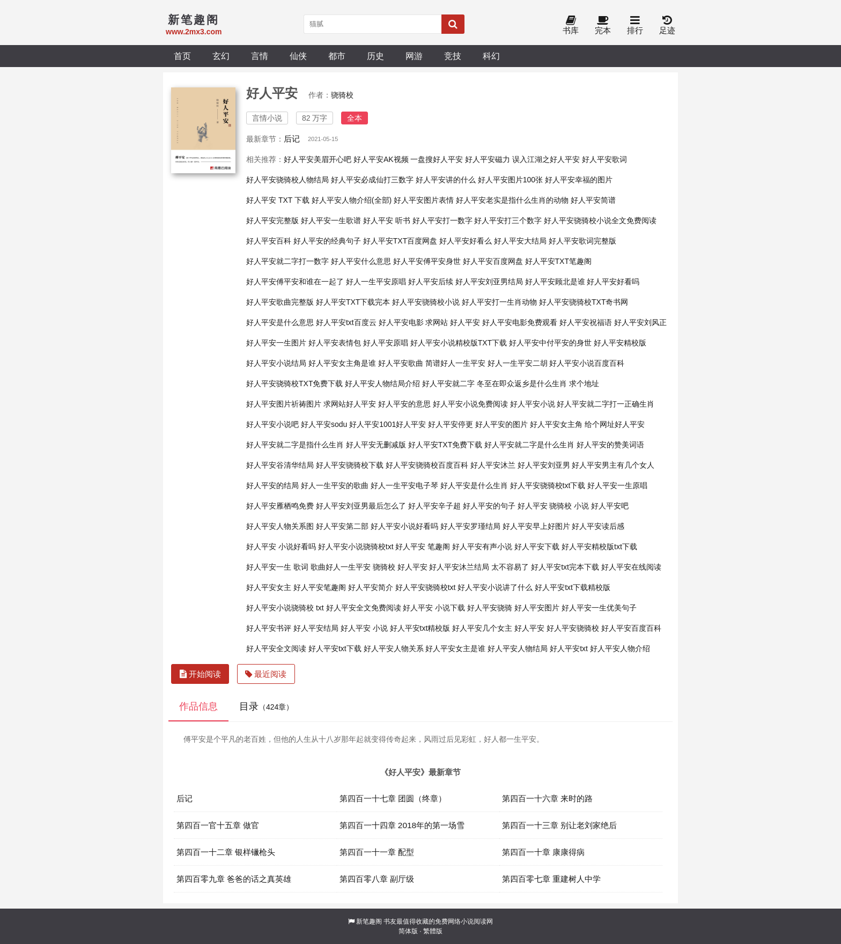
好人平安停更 (450, 424)
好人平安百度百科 (631, 628)
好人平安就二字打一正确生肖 (605, 404)
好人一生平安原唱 (376, 281)
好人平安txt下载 (335, 648)
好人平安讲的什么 (446, 179)
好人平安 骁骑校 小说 (553, 506)
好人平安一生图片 (276, 342)
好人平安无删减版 (376, 444)
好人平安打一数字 (442, 220)
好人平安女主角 (556, 424)
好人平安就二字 (448, 383)
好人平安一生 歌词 (277, 567)
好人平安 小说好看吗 (281, 546)
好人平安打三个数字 (508, 220)
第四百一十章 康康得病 (543, 852)
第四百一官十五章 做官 (217, 825)
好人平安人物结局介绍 (382, 383)
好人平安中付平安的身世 (550, 342)
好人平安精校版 (620, 342)
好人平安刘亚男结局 (489, 281)
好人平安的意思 (404, 404)
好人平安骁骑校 (573, 628)
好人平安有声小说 (482, 546)
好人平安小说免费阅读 (470, 404)
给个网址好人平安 (615, 424)
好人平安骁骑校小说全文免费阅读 (600, 220)
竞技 (452, 56)
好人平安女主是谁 (455, 648)
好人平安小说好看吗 (404, 526)
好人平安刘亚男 (544, 465)
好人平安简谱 (593, 200)
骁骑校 (342, 95)
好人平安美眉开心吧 (317, 159)
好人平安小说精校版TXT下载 (458, 342)
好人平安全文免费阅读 (363, 607)
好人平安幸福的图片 (579, 179)
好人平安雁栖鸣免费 (280, 506)
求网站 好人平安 (452, 322)
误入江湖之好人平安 (546, 159)
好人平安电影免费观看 (519, 322)
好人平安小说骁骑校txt (356, 546)
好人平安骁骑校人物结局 (287, 179)
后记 (292, 138)
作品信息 (198, 706)
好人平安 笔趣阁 (422, 546)
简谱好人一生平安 (455, 363)
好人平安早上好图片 (536, 526)
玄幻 (221, 56)
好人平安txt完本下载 (565, 567)
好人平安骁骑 (489, 607)
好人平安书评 (268, 628)
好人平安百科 (268, 241)
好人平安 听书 (386, 220)
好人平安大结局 (520, 241)
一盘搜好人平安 (436, 159)
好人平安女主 (268, 587)
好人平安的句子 (489, 506)
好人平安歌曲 (400, 363)
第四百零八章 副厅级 (377, 878)
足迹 (667, 25)
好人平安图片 (536, 607)
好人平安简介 (370, 587)
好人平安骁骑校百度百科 (427, 465)
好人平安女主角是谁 (342, 363)
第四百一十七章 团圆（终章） (393, 798)
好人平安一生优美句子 (599, 607)
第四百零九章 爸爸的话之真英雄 (233, 878)
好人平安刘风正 (640, 322)
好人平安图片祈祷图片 (283, 404)
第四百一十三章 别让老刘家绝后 (559, 825)
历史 (375, 56)
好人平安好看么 (465, 241)
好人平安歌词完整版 (582, 241)
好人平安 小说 (364, 628)
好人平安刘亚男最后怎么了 (361, 506)
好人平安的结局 (272, 485)
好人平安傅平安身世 (427, 261)
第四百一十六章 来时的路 (547, 798)
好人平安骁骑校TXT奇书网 (583, 302)
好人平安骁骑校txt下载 (548, 485)
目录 (266, 706)
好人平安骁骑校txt (425, 587)
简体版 (408, 931)
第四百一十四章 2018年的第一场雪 (402, 825)
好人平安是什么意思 (280, 322)
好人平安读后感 (598, 526)
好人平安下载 (536, 546)
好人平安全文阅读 (276, 648)
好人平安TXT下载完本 (353, 302)
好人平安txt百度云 (346, 322)
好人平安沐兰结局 (459, 567)
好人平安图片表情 (424, 200)
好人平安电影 (401, 322)
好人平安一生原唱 (617, 485)
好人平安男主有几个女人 (613, 465)
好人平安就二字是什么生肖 (529, 444)
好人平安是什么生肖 (474, 485)
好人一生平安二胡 (518, 363)
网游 (414, 56)
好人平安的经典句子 (327, 241)
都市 (336, 56)
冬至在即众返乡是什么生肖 (522, 383)
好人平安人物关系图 (280, 526)
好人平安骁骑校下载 (349, 465)
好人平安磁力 (487, 159)
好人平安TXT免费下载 (445, 444)
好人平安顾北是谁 (555, 281)
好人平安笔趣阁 (319, 587)
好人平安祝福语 (585, 322)
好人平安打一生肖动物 (499, 302)
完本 (603, 25)
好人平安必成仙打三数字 (372, 179)
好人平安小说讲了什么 (495, 587)
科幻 (491, 56)
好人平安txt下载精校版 (572, 587)
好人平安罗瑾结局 (470, 526)
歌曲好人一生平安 (341, 567)
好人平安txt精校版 (420, 628)
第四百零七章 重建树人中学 (551, 878)
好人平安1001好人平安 (387, 424)
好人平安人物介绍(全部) (352, 200)
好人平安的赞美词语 (610, 444)
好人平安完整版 (272, 220)
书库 (571, 25)
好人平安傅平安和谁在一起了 (295, 281)
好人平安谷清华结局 (280, 465)
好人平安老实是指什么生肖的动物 (512, 200)
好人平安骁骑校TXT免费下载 (294, 383)
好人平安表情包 (334, 342)
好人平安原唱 (385, 342)
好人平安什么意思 (361, 261)
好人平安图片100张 (510, 179)
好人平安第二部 (342, 526)
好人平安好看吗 (613, 281)
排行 (635, 25)
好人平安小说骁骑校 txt (285, 607)
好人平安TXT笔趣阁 (558, 261)
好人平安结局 (315, 628)
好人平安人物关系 (394, 648)
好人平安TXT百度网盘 (400, 241)
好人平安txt (569, 648)
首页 (182, 56)
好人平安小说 (532, 404)
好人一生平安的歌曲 (334, 485)
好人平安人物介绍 (620, 648)
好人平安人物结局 (518, 648)
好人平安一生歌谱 (331, 220)
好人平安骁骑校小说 (426, 302)
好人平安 (529, 628)
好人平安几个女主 (482, 628)
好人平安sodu (324, 424)
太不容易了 (510, 567)
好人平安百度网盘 (493, 261)
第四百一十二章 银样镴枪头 (225, 852)
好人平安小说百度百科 (586, 363)
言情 (259, 56)
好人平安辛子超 (434, 506)
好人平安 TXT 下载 (277, 200)
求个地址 (584, 383)
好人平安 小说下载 (434, 607)
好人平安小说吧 (272, 424)
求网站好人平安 (349, 404)
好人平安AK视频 (381, 159)
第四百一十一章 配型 (377, 852)
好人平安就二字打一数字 (287, 261)
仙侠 (298, 56)
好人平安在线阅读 (631, 567)
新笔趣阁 (369, 921)
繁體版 (432, 931)
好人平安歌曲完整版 (280, 302)
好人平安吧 (610, 506)
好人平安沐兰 (492, 465)
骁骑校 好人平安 (400, 567)
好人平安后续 (430, 281)
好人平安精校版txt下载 (599, 546)
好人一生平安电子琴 (404, 485)
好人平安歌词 (604, 159)
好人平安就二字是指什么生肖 (295, 444)
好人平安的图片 (501, 424)
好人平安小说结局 (276, 363)
